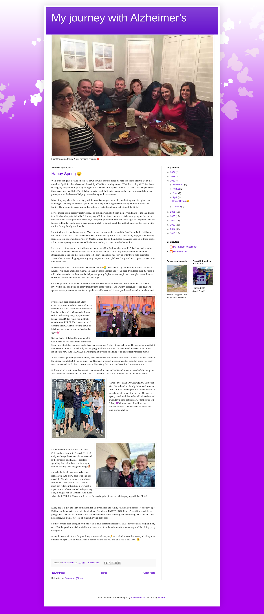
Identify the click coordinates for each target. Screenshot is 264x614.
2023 (173, 176)
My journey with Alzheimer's (119, 18)
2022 (173, 180)
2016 (173, 233)
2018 (173, 225)
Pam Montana (180, 251)
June (175, 193)
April (175, 197)
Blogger (161, 597)
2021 (173, 212)
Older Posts (149, 573)
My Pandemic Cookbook (185, 247)
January (177, 206)
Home (104, 573)
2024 (173, 172)
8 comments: (94, 563)
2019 (173, 220)
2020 (173, 216)
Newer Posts (58, 573)
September (178, 184)
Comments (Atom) (73, 578)
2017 (173, 229)
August (176, 189)
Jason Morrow (137, 597)
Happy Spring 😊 (66, 173)
